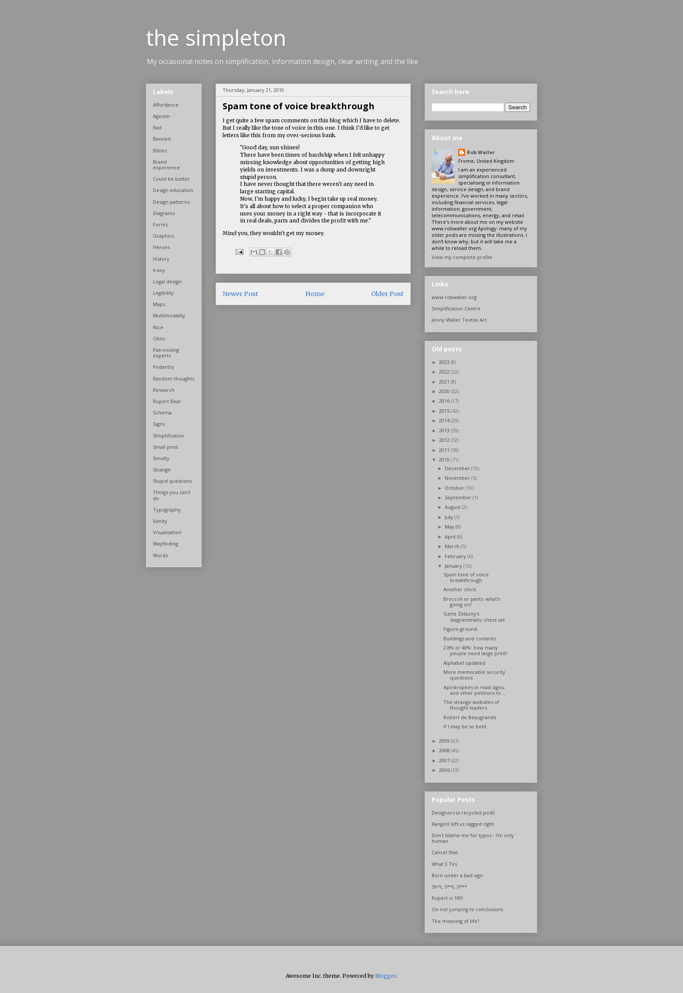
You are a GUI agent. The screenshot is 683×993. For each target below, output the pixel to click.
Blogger (385, 976)
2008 (445, 750)
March (453, 546)
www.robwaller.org (454, 297)
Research (164, 390)
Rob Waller (481, 152)
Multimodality (169, 315)
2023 (445, 362)
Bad (157, 127)
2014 (445, 420)
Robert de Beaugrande (470, 717)
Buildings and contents (469, 638)
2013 (445, 430)
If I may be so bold (464, 726)
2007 (445, 760)
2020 (445, 391)
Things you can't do (171, 495)
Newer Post (240, 294)
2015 (445, 410)
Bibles (160, 150)
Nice (158, 327)
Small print (165, 447)
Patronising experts (166, 353)
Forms (160, 224)
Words (160, 555)
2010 (445, 459)
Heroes (161, 247)
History (161, 259)
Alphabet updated (464, 663)
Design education (173, 190)
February (456, 556)
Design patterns (171, 202)
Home (315, 294)
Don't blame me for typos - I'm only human (473, 838)
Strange (162, 469)
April (451, 536)
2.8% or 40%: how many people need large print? (475, 650)
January (454, 565)
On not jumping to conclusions (467, 909)
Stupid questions (172, 481)
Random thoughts (173, 378)
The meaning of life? (455, 921)
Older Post (387, 294)
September (459, 497)
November (458, 478)
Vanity (160, 521)
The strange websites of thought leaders (471, 705)
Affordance (166, 104)
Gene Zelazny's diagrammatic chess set (474, 616)
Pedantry (163, 367)
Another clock (459, 589)
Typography (167, 509)
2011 (445, 450)
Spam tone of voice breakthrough (466, 577)
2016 (445, 400)
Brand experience (166, 164)
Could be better (171, 178)
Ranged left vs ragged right (463, 824)
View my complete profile (462, 257)
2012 (445, 440)
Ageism (161, 116)
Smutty (161, 458)
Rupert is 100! (447, 898)
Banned (162, 138)
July (449, 517)
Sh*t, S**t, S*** (449, 886)
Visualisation (167, 532)
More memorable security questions (474, 675)
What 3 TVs (444, 864)
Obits (159, 338)
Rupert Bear (167, 401)
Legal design (167, 281)
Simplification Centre (456, 308)
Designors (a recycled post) (463, 812)
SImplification (168, 435)
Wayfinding (165, 543)
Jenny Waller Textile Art (459, 319)
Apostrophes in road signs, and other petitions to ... (474, 690)
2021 (445, 381)
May (450, 526)
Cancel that (445, 852)
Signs (159, 424)
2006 (445, 770)
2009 (445, 740)
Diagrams (164, 213)
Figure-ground (460, 629)
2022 (445, 371)
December (458, 468)
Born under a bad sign (457, 875)
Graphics (163, 235)
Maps (159, 304)
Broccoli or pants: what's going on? (471, 602)
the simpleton (216, 37)
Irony (159, 270)
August (453, 507)
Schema (162, 412)
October (455, 488)
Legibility (163, 292)
